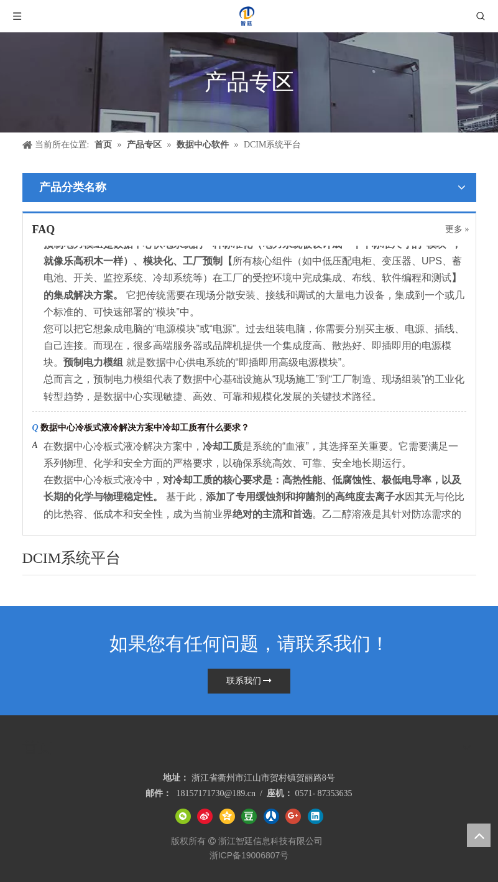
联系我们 (249, 680)
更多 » (457, 229)
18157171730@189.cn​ (216, 793)
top (479, 835)
